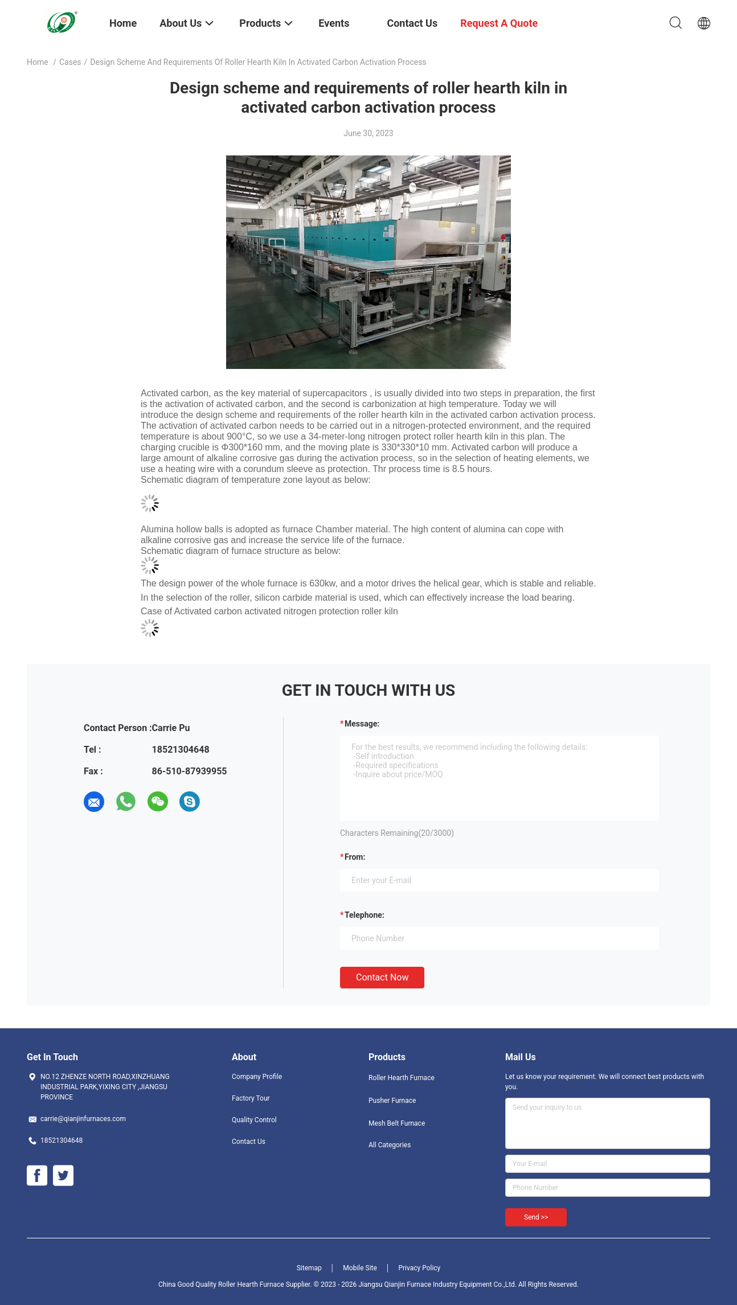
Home (37, 62)
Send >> (536, 1217)
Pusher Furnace (392, 1101)
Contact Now (382, 977)
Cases (70, 62)
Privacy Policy (419, 1268)
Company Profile (257, 1077)
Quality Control (254, 1120)
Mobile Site (360, 1268)
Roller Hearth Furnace (401, 1078)
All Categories (389, 1145)
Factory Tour (251, 1098)
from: (355, 856)
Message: (362, 723)
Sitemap (309, 1268)
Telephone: (364, 915)
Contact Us (248, 1142)
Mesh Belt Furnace (396, 1123)
